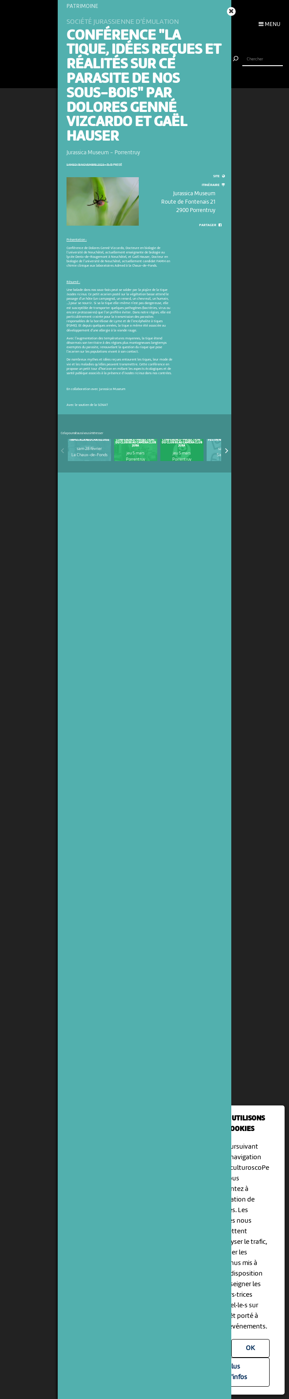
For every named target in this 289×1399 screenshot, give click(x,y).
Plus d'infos (237, 1372)
